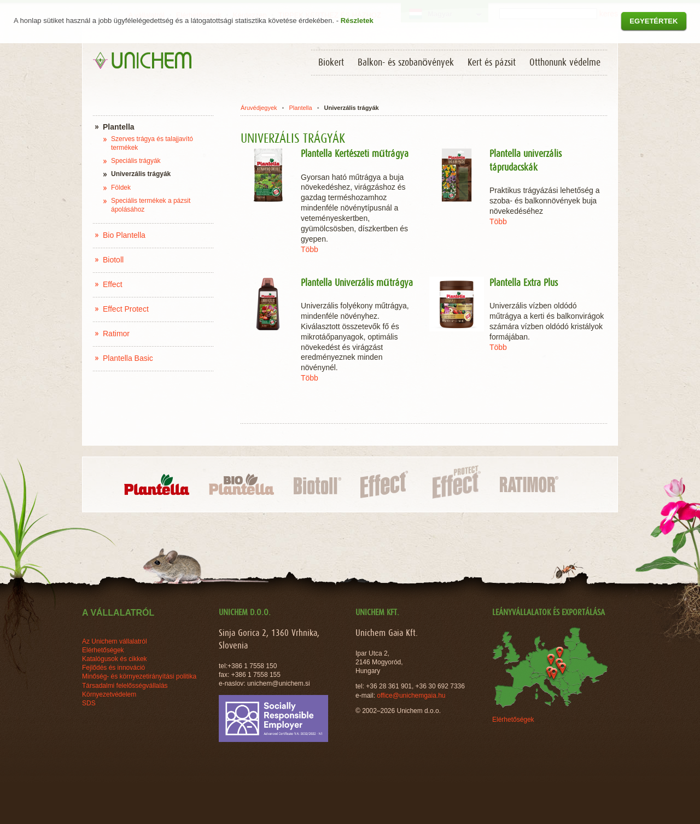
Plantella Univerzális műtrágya (357, 283)
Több (309, 249)
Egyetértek (653, 21)
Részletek (357, 20)
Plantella (300, 107)
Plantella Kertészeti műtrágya (355, 154)
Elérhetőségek (513, 719)
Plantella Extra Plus (523, 283)
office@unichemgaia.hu (412, 695)
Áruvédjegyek (259, 107)
